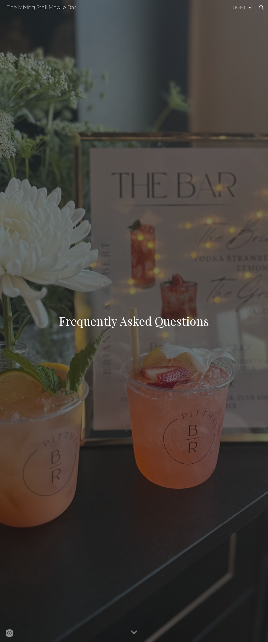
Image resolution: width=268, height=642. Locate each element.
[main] (134, 321)
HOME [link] (240, 7)
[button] (261, 7)
